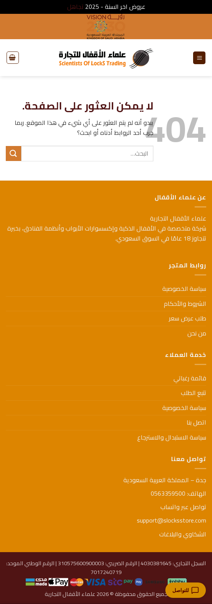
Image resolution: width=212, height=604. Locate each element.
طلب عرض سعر (187, 318)
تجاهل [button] (75, 6)
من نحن (196, 333)
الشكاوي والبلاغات (182, 534)
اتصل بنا (196, 422)
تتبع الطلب (193, 392)
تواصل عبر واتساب (183, 507)
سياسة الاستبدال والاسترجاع (171, 437)
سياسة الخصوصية (184, 288)
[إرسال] (13, 153)
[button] (199, 57)
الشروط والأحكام (185, 303)
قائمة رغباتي (189, 378)
